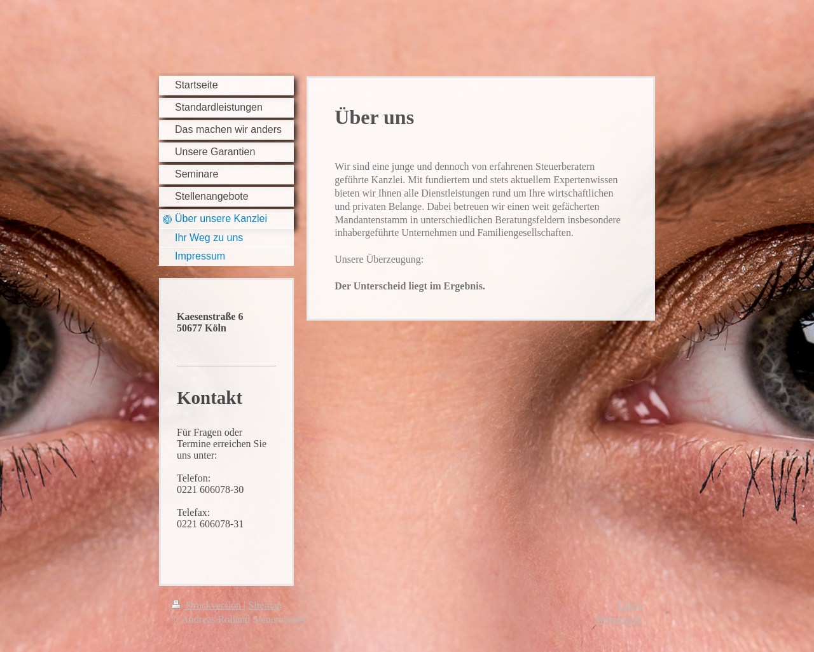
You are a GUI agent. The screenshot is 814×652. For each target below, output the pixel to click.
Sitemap (264, 605)
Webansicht (618, 619)
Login (630, 605)
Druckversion (208, 605)
